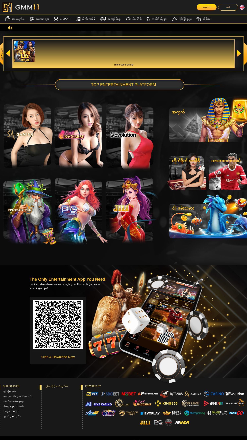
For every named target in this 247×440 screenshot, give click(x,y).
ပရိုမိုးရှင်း (204, 19)
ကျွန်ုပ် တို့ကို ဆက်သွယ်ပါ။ (12, 416)
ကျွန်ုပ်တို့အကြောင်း (9, 391)
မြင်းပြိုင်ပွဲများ (182, 19)
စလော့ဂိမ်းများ (110, 19)
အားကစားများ (39, 19)
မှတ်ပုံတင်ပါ (206, 7)
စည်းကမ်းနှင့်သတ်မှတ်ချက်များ (13, 401)
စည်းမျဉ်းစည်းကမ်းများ (11, 411)
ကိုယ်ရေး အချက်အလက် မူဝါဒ (13, 406)
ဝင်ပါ (228, 7)
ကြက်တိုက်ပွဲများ (157, 19)
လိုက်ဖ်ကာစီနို (85, 19)
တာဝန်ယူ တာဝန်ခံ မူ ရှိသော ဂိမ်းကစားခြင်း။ (17, 396)
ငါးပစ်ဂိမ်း (134, 19)
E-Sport (62, 19)
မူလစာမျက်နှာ (15, 18)
